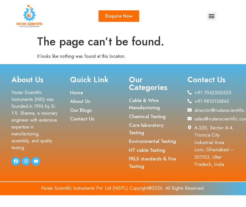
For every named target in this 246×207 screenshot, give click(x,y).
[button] (211, 16)
